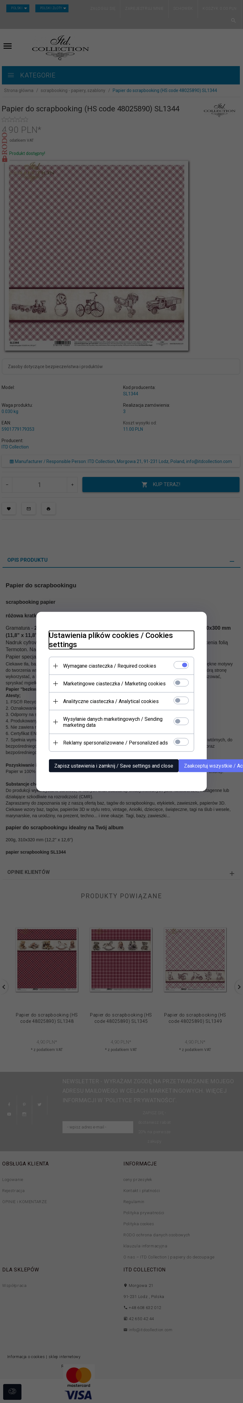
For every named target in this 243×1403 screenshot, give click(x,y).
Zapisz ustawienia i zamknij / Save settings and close (113, 766)
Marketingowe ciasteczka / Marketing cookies (114, 684)
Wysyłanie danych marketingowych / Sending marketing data (113, 722)
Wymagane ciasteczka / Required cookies (109, 666)
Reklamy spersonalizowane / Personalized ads (115, 743)
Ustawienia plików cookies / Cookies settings (111, 640)
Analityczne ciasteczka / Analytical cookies (111, 701)
